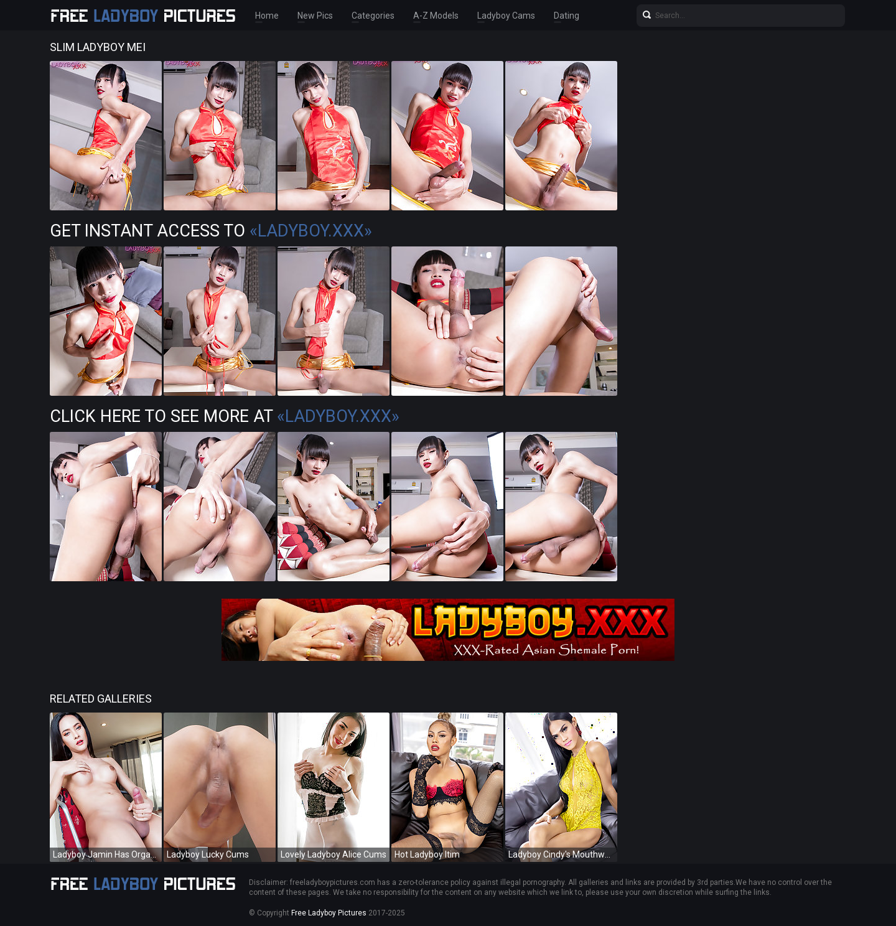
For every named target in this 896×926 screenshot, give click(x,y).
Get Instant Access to (211, 231)
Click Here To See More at (224, 416)
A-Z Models (436, 16)
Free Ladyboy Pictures (328, 913)
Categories (373, 16)
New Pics (315, 16)
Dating (566, 16)
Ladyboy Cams (506, 16)
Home (267, 16)
